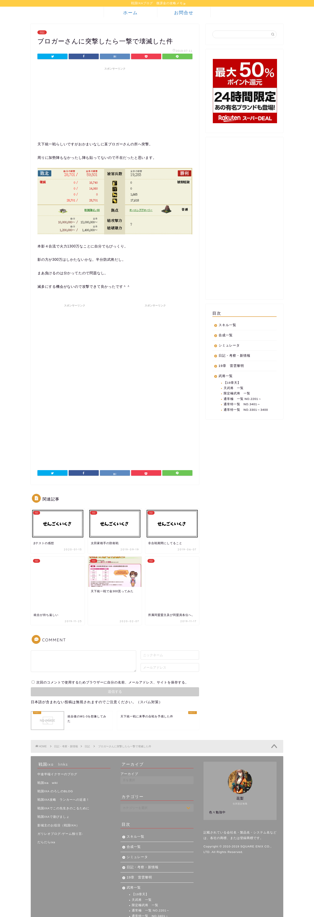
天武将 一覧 (234, 388)
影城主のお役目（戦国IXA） (58, 802)
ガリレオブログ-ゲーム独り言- (60, 811)
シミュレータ (229, 346)
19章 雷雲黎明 (231, 366)
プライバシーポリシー (47, 911)
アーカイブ (129, 751)
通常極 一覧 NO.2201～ (243, 399)
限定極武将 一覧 (237, 394)
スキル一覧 (227, 325)
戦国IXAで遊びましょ (53, 794)
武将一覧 (226, 376)
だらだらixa (46, 819)
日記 (42, 33)
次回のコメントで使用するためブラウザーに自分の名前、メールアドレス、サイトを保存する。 (112, 659)
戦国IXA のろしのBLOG (55, 768)
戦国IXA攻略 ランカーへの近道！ (63, 777)
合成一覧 (226, 336)
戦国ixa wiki (47, 759)
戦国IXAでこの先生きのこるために (63, 785)
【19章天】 (232, 383)
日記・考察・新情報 (234, 356)
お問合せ (184, 13)
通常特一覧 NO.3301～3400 (246, 410)
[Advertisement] (114, 104)
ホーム (130, 13)
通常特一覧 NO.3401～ (242, 405)
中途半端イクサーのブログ (57, 751)
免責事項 (73, 911)
